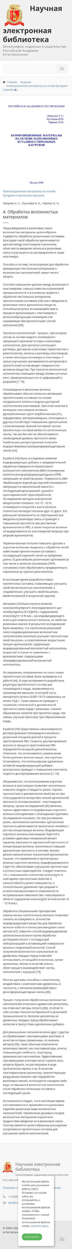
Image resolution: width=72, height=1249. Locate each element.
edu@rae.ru (15, 1202)
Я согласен (32, 1237)
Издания (26, 82)
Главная (12, 82)
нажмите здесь (39, 1226)
